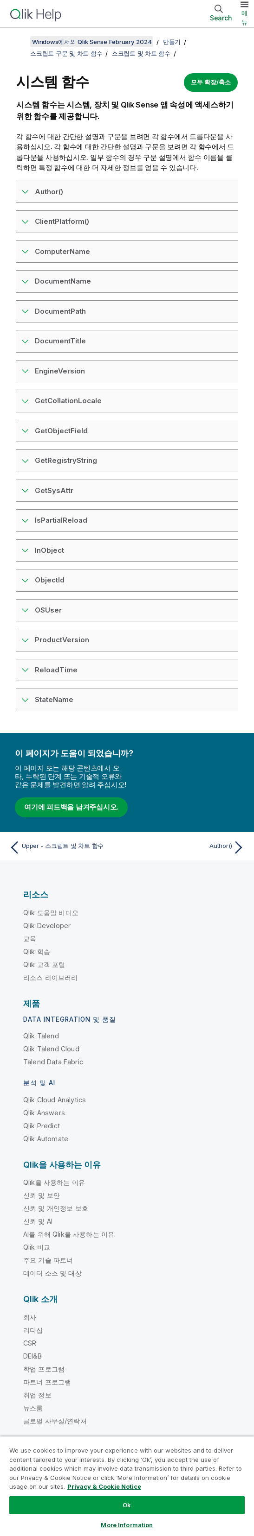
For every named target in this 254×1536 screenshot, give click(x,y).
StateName (54, 699)
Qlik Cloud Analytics (54, 1100)
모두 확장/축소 (211, 82)
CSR (29, 1343)
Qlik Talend (41, 1036)
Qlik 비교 (36, 1247)
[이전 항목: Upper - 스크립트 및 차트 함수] (65, 847)
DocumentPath (60, 311)
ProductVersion (62, 639)
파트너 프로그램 (47, 1382)
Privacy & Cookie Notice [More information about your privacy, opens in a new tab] (104, 1486)
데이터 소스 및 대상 (52, 1273)
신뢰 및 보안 (41, 1195)
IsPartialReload (61, 520)
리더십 (33, 1330)
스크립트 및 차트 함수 (141, 53)
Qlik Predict (41, 1126)
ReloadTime (56, 669)
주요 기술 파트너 (48, 1260)
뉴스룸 (33, 1408)
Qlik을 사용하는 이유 (54, 1182)
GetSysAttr (54, 490)
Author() (49, 191)
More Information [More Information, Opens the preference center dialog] (127, 1525)
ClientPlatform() (62, 221)
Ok (127, 1505)
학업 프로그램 (44, 1369)
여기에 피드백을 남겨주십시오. (71, 807)
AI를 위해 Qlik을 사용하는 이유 (68, 1234)
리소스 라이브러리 (50, 977)
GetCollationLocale (68, 400)
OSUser (48, 610)
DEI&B (32, 1356)
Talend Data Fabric (53, 1062)
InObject (49, 550)
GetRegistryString (66, 460)
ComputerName (62, 251)
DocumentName (63, 281)
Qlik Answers (44, 1113)
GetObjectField (61, 430)
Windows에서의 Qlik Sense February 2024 (91, 41)
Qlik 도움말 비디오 (50, 913)
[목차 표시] (19, 42)
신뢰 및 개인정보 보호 (55, 1208)
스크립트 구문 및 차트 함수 (66, 53)
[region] (127, 1486)
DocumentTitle (60, 340)
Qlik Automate (45, 1139)
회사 (29, 1317)
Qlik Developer (47, 925)
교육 (29, 938)
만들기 (172, 41)
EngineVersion (60, 371)
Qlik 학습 (36, 951)
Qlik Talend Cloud (51, 1049)
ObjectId (50, 579)
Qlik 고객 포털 (44, 964)
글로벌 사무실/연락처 (55, 1421)
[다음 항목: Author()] (188, 847)
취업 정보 (37, 1395)
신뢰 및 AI (37, 1221)
